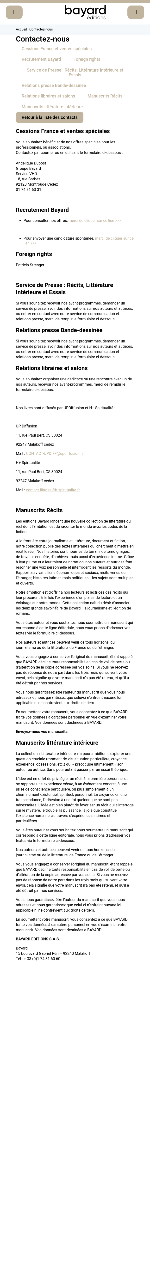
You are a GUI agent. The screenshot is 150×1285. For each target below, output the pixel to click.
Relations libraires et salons (48, 95)
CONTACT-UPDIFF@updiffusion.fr (54, 453)
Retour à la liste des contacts (50, 117)
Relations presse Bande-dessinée (54, 85)
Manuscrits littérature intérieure (52, 106)
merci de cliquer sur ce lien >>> (95, 220)
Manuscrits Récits (105, 95)
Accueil (21, 29)
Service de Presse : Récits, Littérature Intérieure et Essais (75, 72)
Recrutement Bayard (41, 59)
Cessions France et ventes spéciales (57, 48)
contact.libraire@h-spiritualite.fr (53, 490)
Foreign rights (87, 59)
